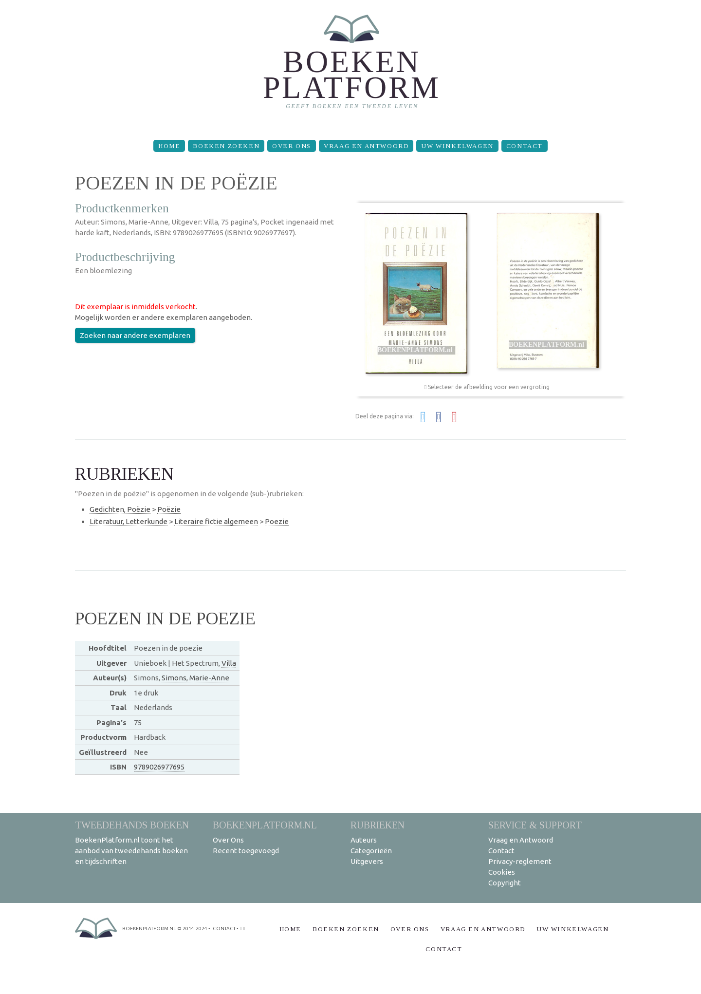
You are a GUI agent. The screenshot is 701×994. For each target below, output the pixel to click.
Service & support (535, 825)
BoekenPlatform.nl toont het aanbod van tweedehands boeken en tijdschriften (131, 850)
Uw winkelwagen (457, 146)
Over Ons (291, 146)
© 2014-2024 (192, 928)
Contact (524, 146)
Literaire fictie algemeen (216, 521)
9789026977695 (159, 767)
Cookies (501, 872)
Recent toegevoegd (246, 850)
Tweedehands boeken (132, 825)
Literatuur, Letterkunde (128, 521)
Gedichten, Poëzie (120, 509)
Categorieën (371, 850)
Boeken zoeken (226, 146)
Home (169, 146)
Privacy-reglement (520, 861)
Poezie (277, 521)
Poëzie (169, 509)
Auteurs (363, 840)
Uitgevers (366, 861)
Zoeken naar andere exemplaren (135, 335)
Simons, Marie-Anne (195, 678)
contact (224, 928)
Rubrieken (377, 825)
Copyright (504, 883)
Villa (228, 663)
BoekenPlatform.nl (265, 825)
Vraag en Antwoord (366, 146)
